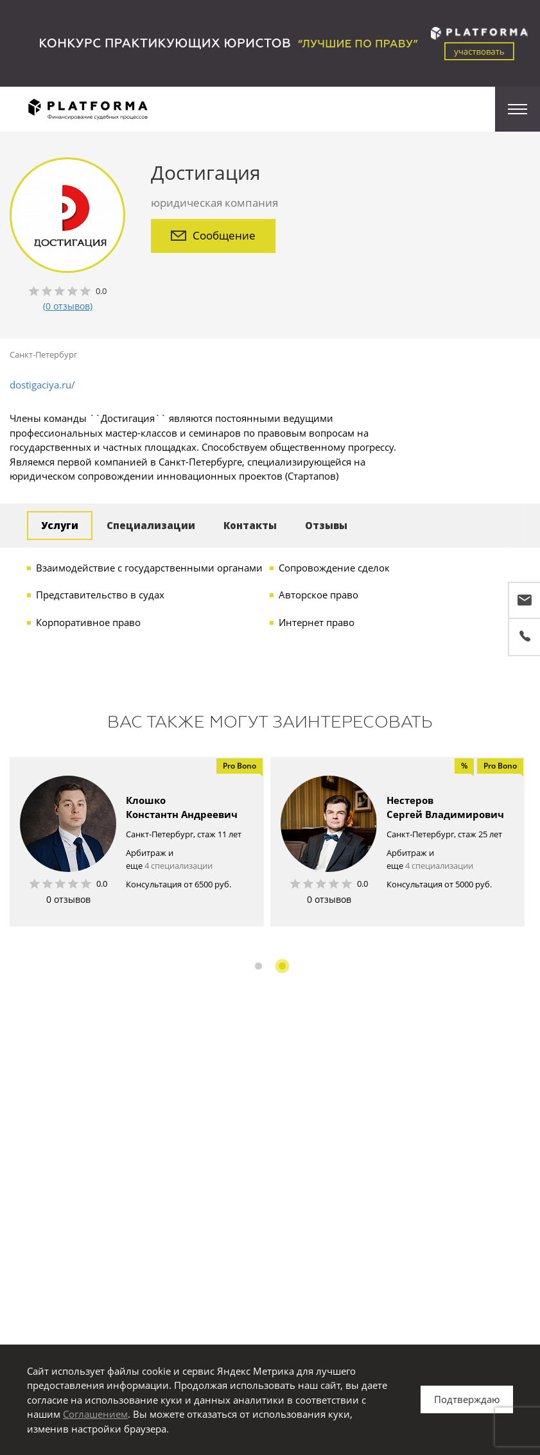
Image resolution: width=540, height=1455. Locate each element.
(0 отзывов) (67, 306)
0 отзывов (68, 899)
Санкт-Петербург (44, 354)
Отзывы (326, 525)
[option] (137, 842)
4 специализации (178, 865)
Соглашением (95, 1413)
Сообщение (213, 235)
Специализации (151, 525)
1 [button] (258, 966)
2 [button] (282, 966)
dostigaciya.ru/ (42, 384)
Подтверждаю (467, 1399)
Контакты (250, 525)
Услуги (59, 525)
